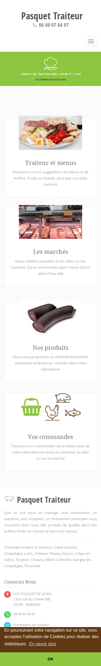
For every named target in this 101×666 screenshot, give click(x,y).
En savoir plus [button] (42, 644)
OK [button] (51, 659)
